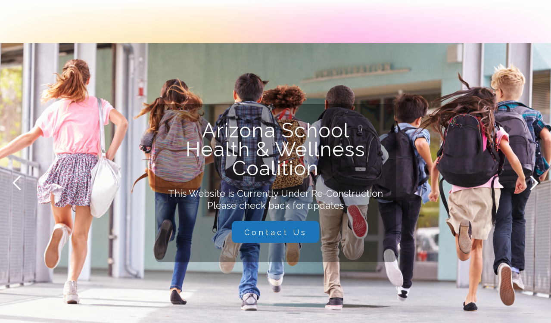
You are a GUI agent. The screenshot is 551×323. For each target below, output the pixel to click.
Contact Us (275, 232)
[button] (17, 183)
